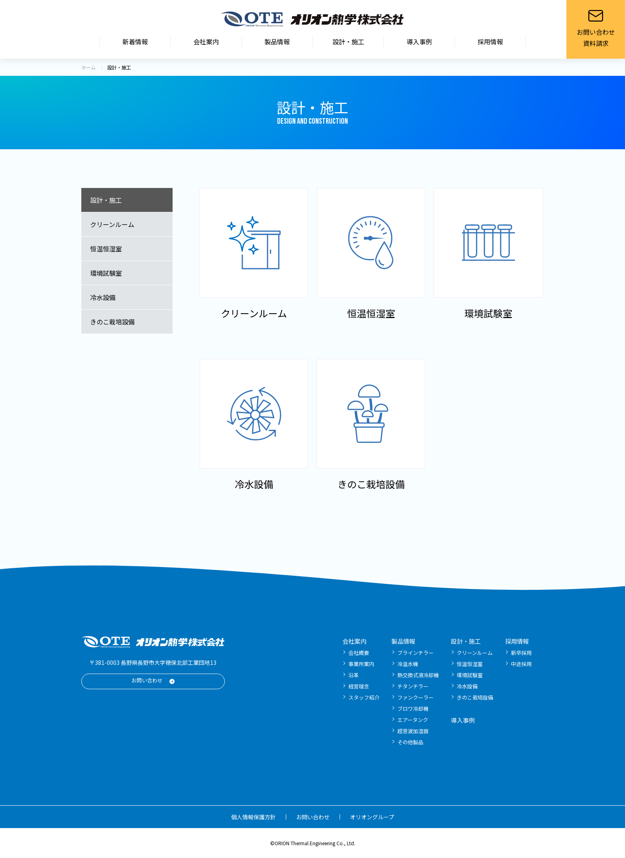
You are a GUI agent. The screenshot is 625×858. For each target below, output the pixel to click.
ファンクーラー (415, 697)
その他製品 (410, 742)
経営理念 (358, 686)
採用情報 (490, 41)
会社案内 (206, 41)
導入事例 (419, 41)
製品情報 (277, 41)
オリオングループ (372, 817)
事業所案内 (361, 664)
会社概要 (358, 652)
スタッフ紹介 (363, 697)
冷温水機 (407, 664)
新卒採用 (521, 652)
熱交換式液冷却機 (418, 675)
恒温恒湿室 (106, 248)
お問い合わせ (147, 680)
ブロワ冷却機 (412, 708)
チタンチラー (412, 686)
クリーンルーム (112, 224)
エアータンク (412, 720)
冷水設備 (103, 297)
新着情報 (135, 41)
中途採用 (521, 664)
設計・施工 (348, 41)
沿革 (353, 675)
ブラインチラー (415, 652)
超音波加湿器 (412, 731)
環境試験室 (106, 273)
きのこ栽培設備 (112, 321)
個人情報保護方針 (253, 817)
